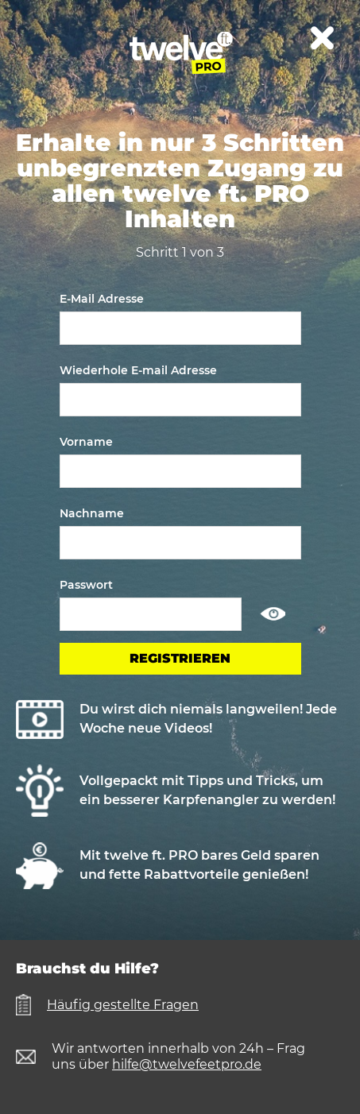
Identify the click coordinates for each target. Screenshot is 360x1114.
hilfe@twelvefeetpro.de (186, 1064)
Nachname (92, 513)
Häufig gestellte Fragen (123, 1004)
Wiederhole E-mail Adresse (138, 370)
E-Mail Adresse (102, 299)
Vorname (86, 442)
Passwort (86, 585)
